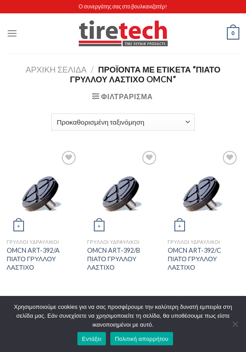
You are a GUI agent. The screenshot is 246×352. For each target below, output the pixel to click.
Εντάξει (91, 339)
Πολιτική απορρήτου (141, 339)
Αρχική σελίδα (55, 69)
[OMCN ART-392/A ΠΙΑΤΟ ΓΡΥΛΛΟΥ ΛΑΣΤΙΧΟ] (42, 192)
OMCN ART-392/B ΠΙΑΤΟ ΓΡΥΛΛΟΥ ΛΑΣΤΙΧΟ (113, 259)
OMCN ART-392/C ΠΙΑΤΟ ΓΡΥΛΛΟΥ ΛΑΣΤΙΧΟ (194, 259)
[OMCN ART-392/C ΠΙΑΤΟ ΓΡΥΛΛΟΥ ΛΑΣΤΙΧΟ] (203, 192)
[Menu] (12, 33)
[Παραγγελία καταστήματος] (123, 122)
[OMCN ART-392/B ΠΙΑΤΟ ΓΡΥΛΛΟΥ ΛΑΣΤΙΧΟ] (123, 192)
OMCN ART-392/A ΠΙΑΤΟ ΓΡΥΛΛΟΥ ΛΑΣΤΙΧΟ (33, 259)
